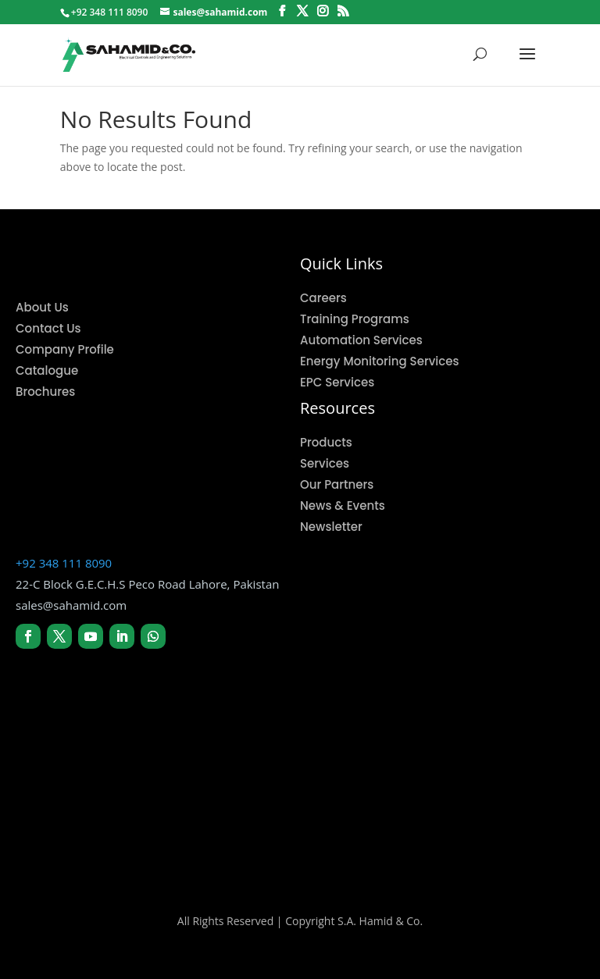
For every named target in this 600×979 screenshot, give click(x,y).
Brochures (45, 391)
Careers (323, 298)
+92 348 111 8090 (64, 563)
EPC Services (337, 382)
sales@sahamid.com (71, 605)
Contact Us (48, 328)
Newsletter (331, 526)
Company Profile (65, 349)
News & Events (342, 505)
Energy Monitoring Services (379, 361)
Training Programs (354, 319)
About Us (42, 307)
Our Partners (336, 484)
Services (324, 463)
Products (326, 442)
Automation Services (361, 340)
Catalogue (47, 370)
